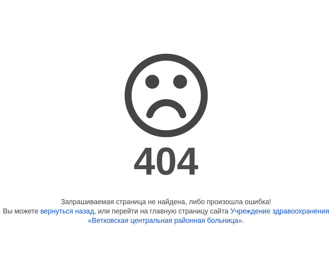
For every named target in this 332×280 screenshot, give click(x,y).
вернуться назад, (68, 211)
